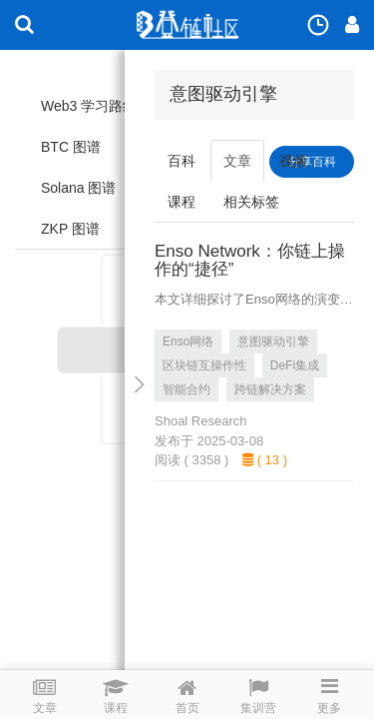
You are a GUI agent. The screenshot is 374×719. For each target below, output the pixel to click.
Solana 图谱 (78, 188)
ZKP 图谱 (70, 229)
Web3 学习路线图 (96, 106)
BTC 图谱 (71, 147)
